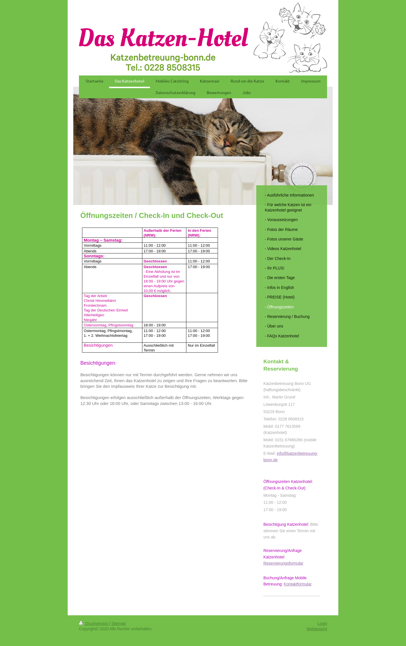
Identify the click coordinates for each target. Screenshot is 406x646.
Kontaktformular (298, 584)
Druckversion (94, 623)
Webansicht (316, 629)
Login (322, 623)
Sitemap (118, 623)
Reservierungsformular (283, 563)
